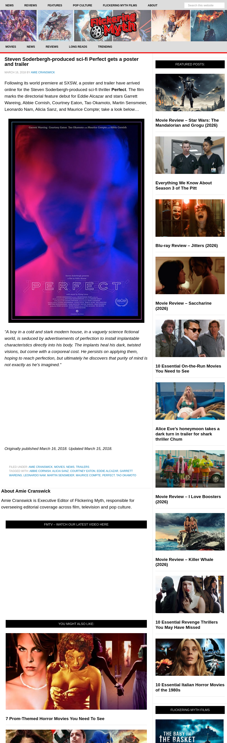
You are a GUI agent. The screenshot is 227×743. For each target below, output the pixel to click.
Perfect (108, 475)
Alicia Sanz (60, 471)
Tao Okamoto (126, 475)
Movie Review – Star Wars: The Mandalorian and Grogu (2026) (187, 123)
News (70, 467)
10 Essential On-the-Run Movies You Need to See (188, 369)
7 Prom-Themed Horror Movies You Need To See (55, 718)
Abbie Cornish (40, 471)
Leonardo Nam (35, 475)
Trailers (82, 467)
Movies (59, 467)
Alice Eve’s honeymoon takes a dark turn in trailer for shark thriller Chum (187, 434)
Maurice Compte (88, 475)
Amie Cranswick (41, 467)
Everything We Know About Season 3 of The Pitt (183, 185)
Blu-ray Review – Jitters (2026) (186, 245)
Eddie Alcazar (107, 471)
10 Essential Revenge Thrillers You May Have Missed (186, 625)
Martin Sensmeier (60, 475)
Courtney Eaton (82, 471)
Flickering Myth (113, 25)
